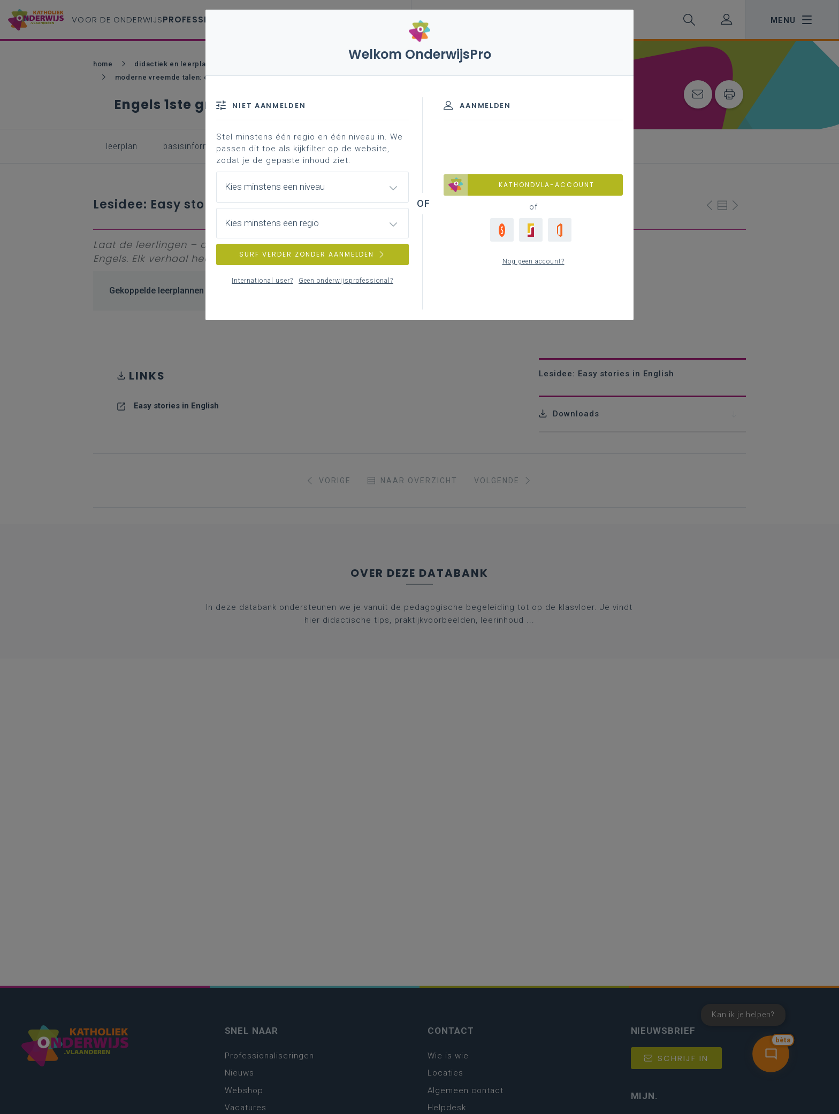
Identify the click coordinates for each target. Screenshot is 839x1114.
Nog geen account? (533, 261)
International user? (262, 280)
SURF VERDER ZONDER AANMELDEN (312, 254)
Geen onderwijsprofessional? (346, 280)
